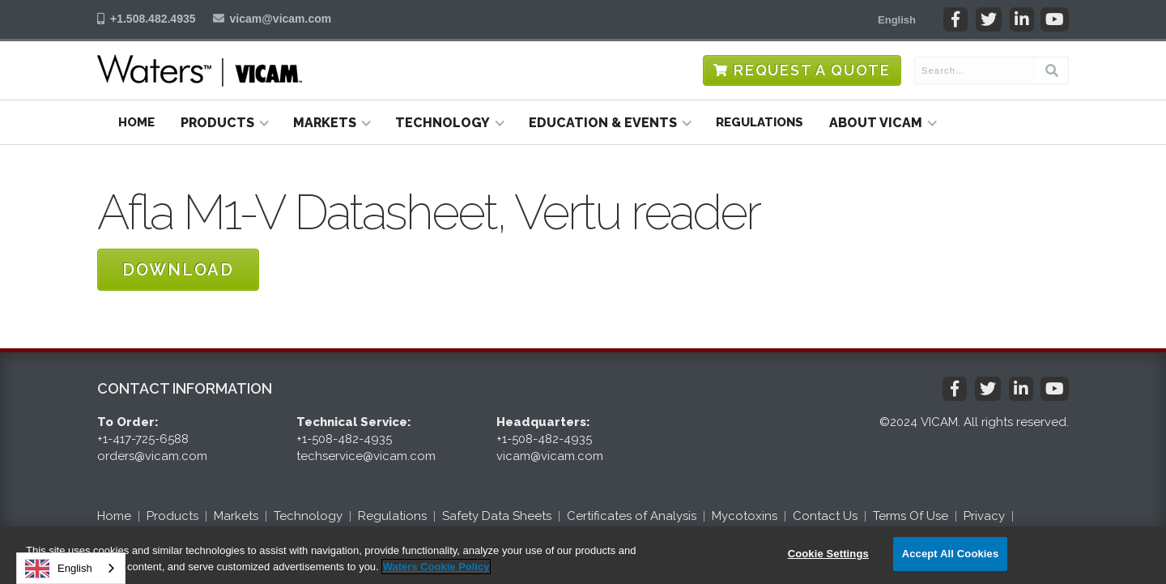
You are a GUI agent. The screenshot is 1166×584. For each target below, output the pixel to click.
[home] (199, 70)
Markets (236, 516)
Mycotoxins (744, 516)
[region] (583, 555)
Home (136, 122)
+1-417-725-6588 (143, 439)
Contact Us (825, 516)
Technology (308, 516)
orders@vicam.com (152, 456)
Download (178, 269)
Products (172, 516)
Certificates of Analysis (631, 516)
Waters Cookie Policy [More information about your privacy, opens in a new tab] (436, 567)
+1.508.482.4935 (153, 18)
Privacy (984, 516)
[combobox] (71, 568)
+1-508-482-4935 (344, 439)
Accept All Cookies (950, 554)
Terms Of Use (910, 516)
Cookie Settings (828, 554)
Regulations (759, 122)
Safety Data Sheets (496, 516)
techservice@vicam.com (366, 456)
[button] (897, 19)
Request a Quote (812, 70)
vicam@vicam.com (281, 18)
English (58, 568)
